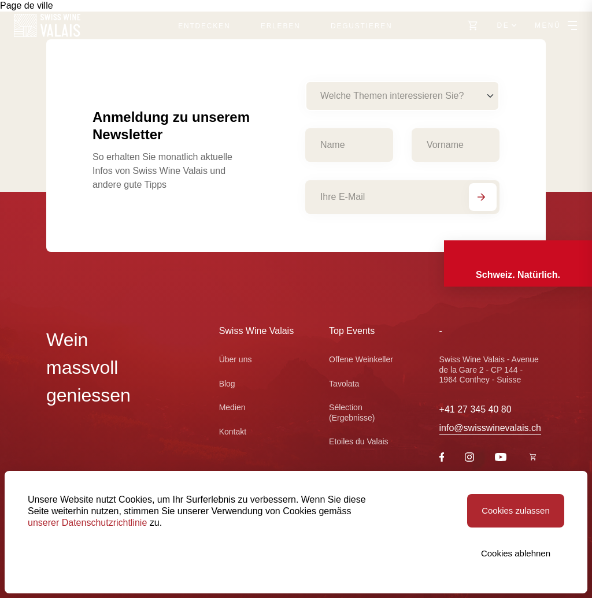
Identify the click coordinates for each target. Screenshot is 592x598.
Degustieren (361, 26)
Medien (232, 407)
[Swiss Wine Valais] (47, 25)
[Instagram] (469, 458)
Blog (227, 383)
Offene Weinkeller (361, 359)
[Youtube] (500, 458)
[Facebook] (442, 458)
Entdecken (204, 26)
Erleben (281, 26)
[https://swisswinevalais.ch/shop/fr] (533, 458)
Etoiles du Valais (358, 441)
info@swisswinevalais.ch (490, 428)
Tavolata (344, 383)
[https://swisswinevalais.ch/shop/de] (473, 25)
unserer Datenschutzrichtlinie (87, 523)
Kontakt (232, 431)
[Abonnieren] (483, 197)
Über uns (235, 359)
